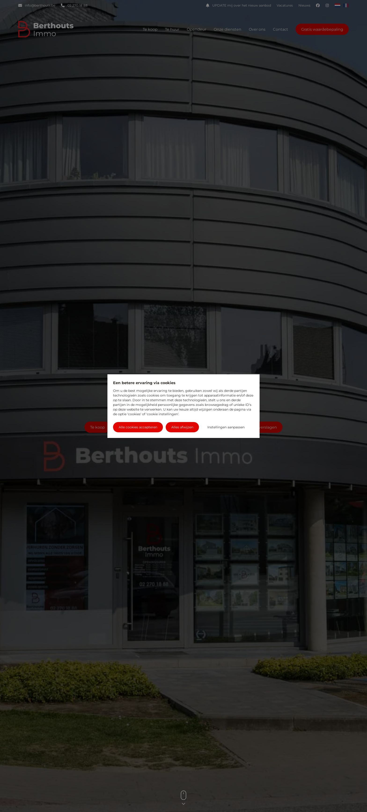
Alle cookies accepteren (138, 427)
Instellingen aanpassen (226, 427)
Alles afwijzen (182, 427)
